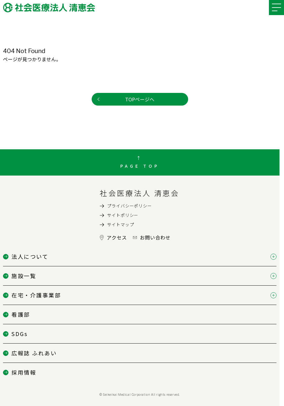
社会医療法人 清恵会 (139, 193)
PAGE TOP (139, 166)
